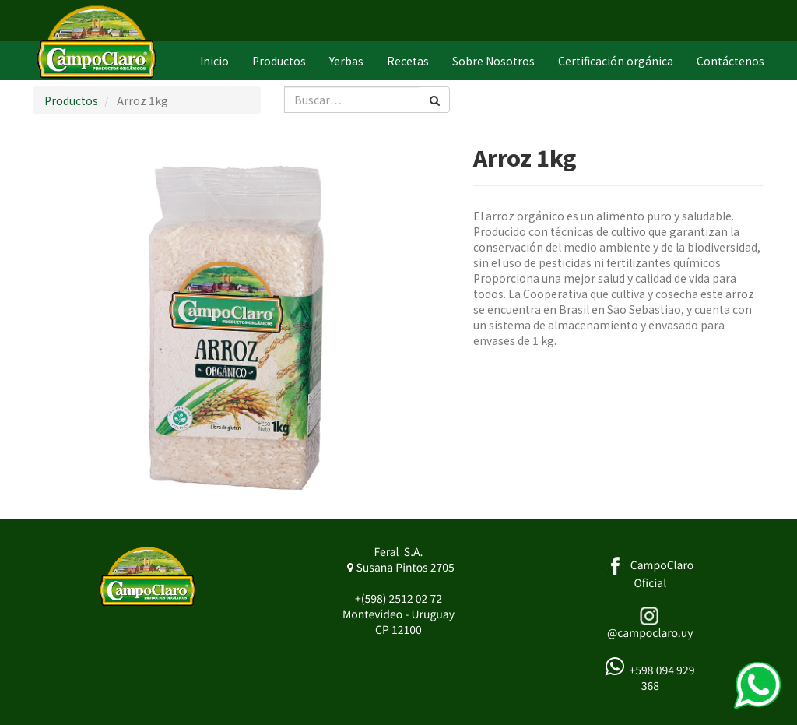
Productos (71, 100)
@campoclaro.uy (650, 633)
